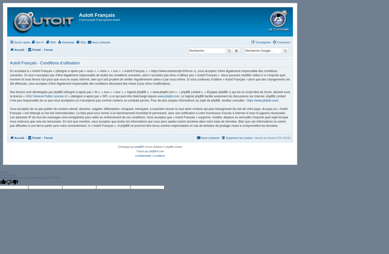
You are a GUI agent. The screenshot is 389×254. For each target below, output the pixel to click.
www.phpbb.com (168, 96)
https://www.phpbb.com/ (262, 100)
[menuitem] (38, 42)
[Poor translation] (12, 182)
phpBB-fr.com (156, 151)
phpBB (138, 147)
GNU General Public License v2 (46, 96)
